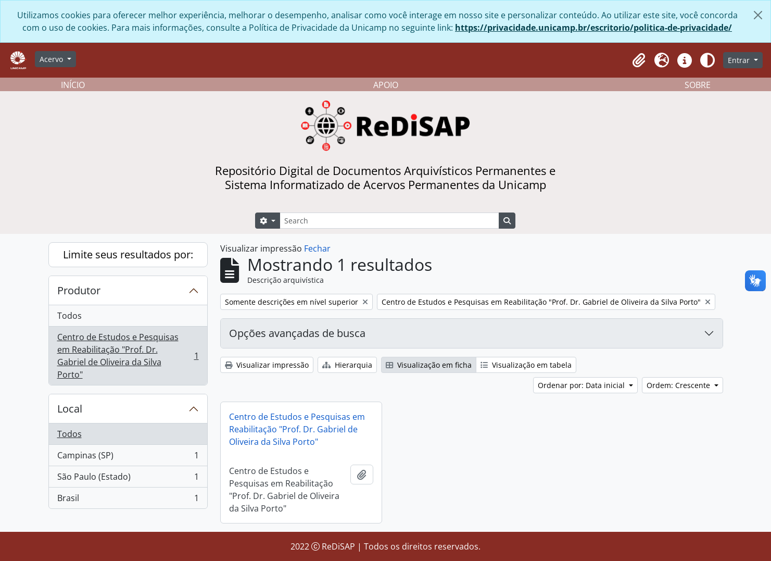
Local (69, 409)
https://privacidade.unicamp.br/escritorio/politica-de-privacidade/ (593, 27)
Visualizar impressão (267, 365)
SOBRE (698, 85)
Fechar (317, 248)
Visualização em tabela (526, 365)
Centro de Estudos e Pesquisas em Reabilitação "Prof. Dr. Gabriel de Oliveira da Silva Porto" (128, 355)
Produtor (78, 290)
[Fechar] (757, 15)
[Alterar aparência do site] (707, 60)
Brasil (128, 500)
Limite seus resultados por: (128, 254)
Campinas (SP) (128, 457)
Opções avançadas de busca (297, 333)
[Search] (389, 221)
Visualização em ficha (429, 365)
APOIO (385, 85)
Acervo (52, 59)
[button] (638, 60)
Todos (69, 315)
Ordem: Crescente (679, 385)
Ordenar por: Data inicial (582, 385)
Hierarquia (347, 365)
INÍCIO (73, 85)
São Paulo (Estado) (128, 479)
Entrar (740, 60)
